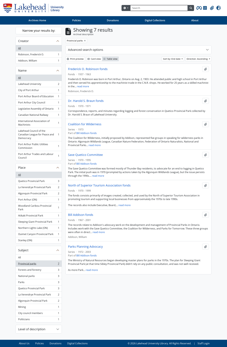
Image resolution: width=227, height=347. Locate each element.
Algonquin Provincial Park (38, 194)
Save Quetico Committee (85, 155)
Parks (38, 282)
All (19, 48)
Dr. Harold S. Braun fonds (86, 101)
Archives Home (37, 20)
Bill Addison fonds (86, 133)
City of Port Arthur (38, 90)
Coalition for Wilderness (84, 124)
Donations (113, 20)
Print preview (75, 58)
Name (22, 70)
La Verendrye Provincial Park (38, 187)
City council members (38, 313)
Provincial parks (38, 264)
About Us (24, 343)
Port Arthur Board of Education (38, 97)
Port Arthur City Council (38, 103)
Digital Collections (155, 20)
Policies (76, 20)
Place (22, 168)
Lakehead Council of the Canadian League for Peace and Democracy (38, 134)
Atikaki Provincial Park (38, 216)
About (194, 20)
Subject (23, 250)
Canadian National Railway (38, 115)
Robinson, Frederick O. (38, 55)
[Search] (159, 8)
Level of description (31, 329)
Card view (94, 58)
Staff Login (204, 343)
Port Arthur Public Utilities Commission (38, 146)
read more (83, 86)
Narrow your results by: (38, 30)
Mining (38, 307)
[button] (198, 8)
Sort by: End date (172, 58)
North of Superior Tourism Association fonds (99, 185)
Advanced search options (85, 50)
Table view (110, 58)
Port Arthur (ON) (38, 200)
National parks (38, 276)
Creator (23, 41)
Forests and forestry (38, 270)
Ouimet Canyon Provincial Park (38, 234)
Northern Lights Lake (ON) (38, 228)
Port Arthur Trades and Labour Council (38, 155)
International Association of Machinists (38, 122)
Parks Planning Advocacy (85, 246)
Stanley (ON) (38, 240)
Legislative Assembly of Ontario (38, 109)
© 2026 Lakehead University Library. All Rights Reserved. (159, 343)
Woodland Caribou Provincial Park (38, 207)
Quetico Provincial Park (38, 181)
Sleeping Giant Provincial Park (38, 222)
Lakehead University (38, 84)
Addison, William (38, 61)
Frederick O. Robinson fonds (88, 69)
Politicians (38, 319)
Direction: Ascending (197, 58)
